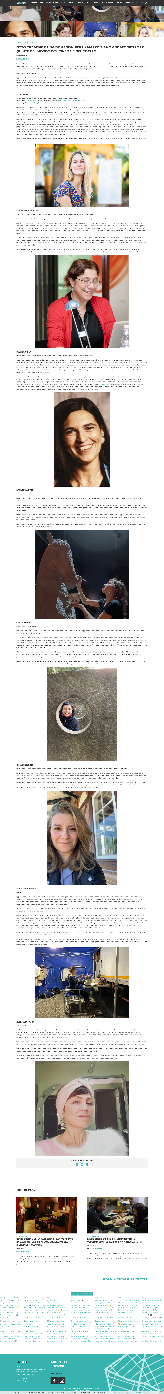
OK (145, 1392)
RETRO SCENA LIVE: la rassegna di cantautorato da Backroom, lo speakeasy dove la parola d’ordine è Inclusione (44, 1242)
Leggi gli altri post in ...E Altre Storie (125, 1279)
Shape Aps (32, 100)
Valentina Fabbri (95, 1248)
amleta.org (104, 384)
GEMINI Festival (64, 100)
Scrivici (57, 1365)
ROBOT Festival (79, 100)
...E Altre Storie (25, 42)
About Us (59, 1361)
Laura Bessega (23, 59)
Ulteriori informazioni (133, 1392)
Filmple (37, 103)
